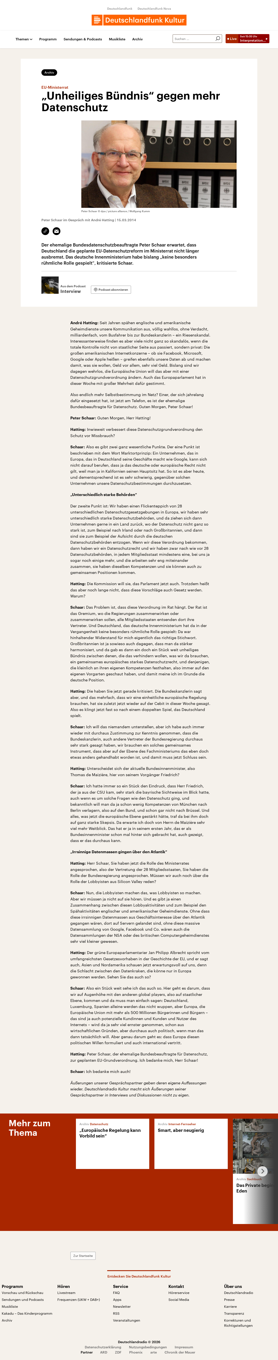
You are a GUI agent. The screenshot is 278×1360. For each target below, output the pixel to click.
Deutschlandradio (238, 1292)
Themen (22, 39)
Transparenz (234, 1313)
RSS (116, 1313)
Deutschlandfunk (119, 8)
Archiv (137, 39)
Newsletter (122, 1306)
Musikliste (117, 39)
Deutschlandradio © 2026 (139, 1342)
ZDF (118, 1352)
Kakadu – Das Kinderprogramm (27, 1313)
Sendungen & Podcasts (83, 39)
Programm (48, 39)
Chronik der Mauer (180, 1352)
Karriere (230, 1306)
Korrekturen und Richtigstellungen (238, 1322)
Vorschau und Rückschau (22, 1292)
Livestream (66, 1292)
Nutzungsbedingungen (148, 1347)
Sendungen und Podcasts (23, 1299)
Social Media (178, 1299)
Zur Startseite (83, 1255)
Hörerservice (178, 1292)
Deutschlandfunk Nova (154, 8)
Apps (117, 1299)
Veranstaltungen (126, 1320)
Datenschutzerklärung (103, 1347)
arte (153, 1352)
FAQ (116, 1292)
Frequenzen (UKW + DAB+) (78, 1299)
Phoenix (136, 1352)
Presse (229, 1299)
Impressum (184, 1347)
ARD (103, 1352)
